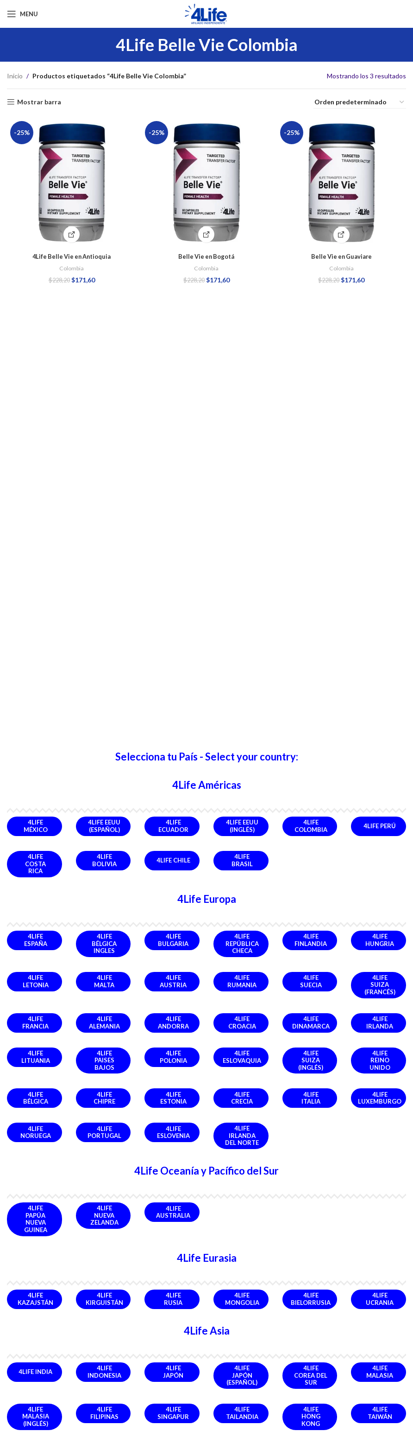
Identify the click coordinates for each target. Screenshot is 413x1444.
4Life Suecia (311, 981)
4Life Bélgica (35, 1098)
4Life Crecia (242, 1098)
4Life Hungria (379, 940)
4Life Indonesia (104, 1371)
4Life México (36, 825)
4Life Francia (35, 1022)
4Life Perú (379, 826)
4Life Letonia (36, 981)
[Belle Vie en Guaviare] (342, 181)
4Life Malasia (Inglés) (35, 1416)
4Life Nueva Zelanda (104, 1215)
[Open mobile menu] (22, 14)
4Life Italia (310, 1098)
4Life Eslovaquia (242, 1056)
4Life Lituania (35, 1056)
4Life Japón (173, 1371)
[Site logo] (206, 13)
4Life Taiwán (380, 1413)
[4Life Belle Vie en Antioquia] (70, 181)
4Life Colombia (310, 825)
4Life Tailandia (242, 1413)
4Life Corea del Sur (310, 1375)
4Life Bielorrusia (311, 1298)
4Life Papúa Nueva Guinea (35, 1218)
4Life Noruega (35, 1132)
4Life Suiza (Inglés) (310, 1060)
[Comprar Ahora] (71, 232)
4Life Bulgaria (173, 940)
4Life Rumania (242, 981)
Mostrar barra (39, 102)
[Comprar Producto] (207, 232)
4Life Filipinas (104, 1413)
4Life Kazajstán (35, 1298)
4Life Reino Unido (379, 1060)
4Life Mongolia (242, 1298)
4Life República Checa (242, 943)
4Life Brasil (242, 860)
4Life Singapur (173, 1413)
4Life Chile (173, 860)
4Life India (35, 1371)
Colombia (70, 265)
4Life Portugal (104, 1132)
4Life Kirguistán (104, 1298)
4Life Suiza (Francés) (379, 985)
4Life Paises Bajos (104, 1060)
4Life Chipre (104, 1098)
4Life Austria (173, 981)
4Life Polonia (173, 1056)
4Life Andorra (173, 1022)
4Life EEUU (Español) (104, 825)
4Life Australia (173, 1212)
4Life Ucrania (380, 1298)
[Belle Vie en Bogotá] (206, 181)
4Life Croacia (242, 1022)
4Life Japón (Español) (241, 1375)
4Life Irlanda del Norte (242, 1135)
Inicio (15, 76)
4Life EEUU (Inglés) (242, 825)
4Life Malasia (379, 1371)
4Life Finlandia (310, 940)
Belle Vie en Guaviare (342, 254)
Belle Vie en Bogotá (206, 254)
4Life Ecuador (173, 825)
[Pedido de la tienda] (359, 102)
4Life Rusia (173, 1298)
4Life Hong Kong (310, 1416)
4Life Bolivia (104, 860)
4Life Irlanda (379, 1022)
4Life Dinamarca (311, 1022)
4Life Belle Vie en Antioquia (70, 254)
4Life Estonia (173, 1098)
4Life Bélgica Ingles (104, 943)
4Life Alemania (104, 1022)
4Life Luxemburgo (379, 1098)
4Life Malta (104, 981)
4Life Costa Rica (35, 864)
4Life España (35, 940)
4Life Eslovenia (173, 1132)
